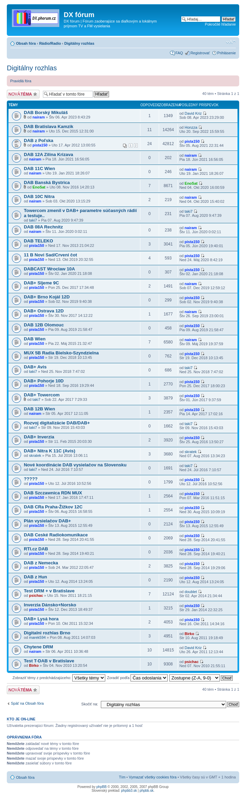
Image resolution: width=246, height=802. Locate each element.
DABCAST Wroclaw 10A (49, 268)
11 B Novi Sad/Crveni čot (50, 254)
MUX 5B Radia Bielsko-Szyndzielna (61, 352)
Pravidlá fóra (20, 81)
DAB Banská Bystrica (47, 182)
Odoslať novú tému (23, 94)
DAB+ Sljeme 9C (41, 282)
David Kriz (193, 113)
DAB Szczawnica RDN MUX (53, 492)
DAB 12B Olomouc (44, 324)
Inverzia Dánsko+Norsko (50, 604)
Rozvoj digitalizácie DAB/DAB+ (57, 422)
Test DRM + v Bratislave (49, 590)
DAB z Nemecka (41, 562)
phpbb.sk (147, 790)
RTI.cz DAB (36, 548)
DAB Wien (35, 338)
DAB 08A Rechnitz (43, 226)
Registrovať (200, 53)
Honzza (191, 127)
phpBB (101, 787)
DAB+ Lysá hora (41, 618)
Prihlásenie (226, 53)
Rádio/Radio (50, 43)
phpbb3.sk (129, 790)
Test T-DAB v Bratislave (49, 660)
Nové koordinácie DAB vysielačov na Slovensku (75, 464)
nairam (38, 117)
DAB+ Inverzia (39, 436)
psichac (36, 595)
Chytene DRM (38, 646)
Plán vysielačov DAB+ (47, 520)
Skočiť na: (89, 704)
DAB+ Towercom (42, 394)
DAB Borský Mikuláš (46, 112)
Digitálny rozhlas (79, 43)
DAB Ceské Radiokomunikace (56, 534)
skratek (35, 455)
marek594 (37, 637)
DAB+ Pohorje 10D (44, 380)
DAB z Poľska (38, 140)
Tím (122, 777)
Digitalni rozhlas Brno (47, 632)
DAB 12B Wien (39, 408)
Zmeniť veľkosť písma (231, 42)
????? (30, 478)
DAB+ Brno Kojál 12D (47, 296)
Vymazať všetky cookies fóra (152, 777)
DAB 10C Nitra (39, 196)
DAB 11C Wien (39, 168)
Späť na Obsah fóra (27, 703)
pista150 (39, 145)
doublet (191, 592)
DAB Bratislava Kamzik (48, 126)
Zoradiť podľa (137, 678)
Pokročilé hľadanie (220, 24)
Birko (189, 634)
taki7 (33, 220)
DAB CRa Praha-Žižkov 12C (53, 506)
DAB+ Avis (35, 366)
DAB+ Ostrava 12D (44, 310)
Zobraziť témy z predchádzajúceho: (59, 678)
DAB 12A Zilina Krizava (48, 154)
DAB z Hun (35, 576)
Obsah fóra (26, 43)
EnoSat (38, 187)
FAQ (179, 53)
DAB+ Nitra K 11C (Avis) (49, 450)
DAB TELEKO (38, 240)
